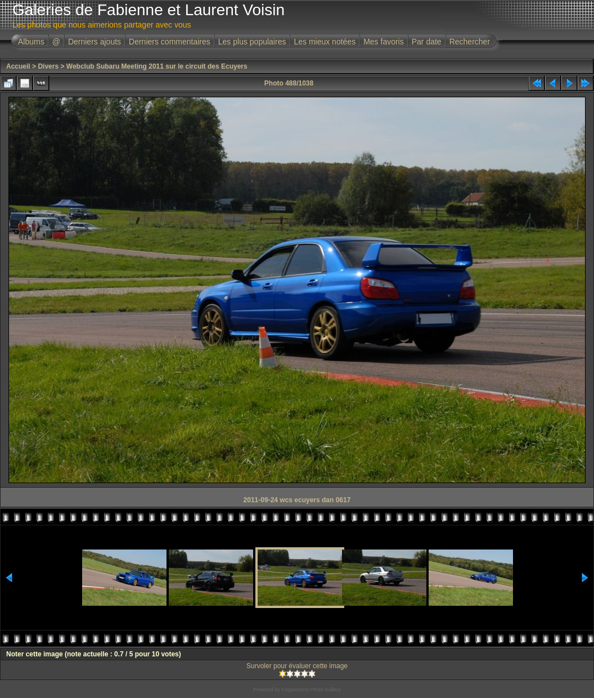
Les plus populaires (252, 41)
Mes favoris (383, 41)
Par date (427, 41)
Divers (48, 66)
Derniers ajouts (94, 41)
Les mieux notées (325, 41)
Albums (31, 41)
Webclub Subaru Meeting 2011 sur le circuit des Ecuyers (157, 66)
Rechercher (469, 41)
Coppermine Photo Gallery (311, 689)
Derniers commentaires (169, 41)
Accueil (18, 66)
